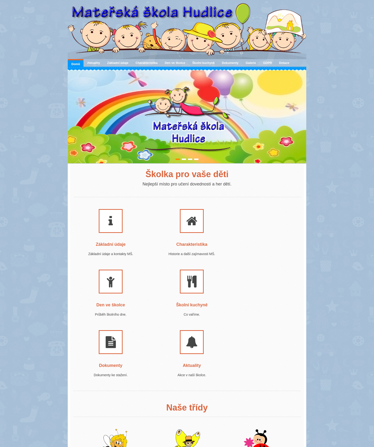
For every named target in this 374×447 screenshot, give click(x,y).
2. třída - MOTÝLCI (176, 409)
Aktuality (93, 63)
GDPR (267, 63)
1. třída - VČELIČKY (104, 409)
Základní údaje (117, 63)
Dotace (284, 63)
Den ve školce (175, 63)
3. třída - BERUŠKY (249, 409)
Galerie (251, 63)
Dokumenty (230, 63)
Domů (75, 64)
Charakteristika (146, 63)
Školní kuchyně (203, 63)
